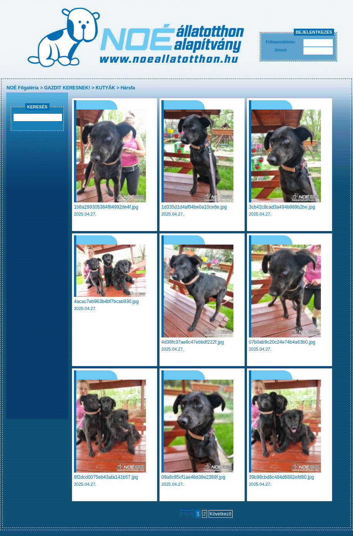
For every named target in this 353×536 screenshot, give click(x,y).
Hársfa (127, 88)
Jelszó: (281, 50)
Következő (220, 514)
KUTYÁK (105, 88)
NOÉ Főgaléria (23, 88)
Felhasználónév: (281, 42)
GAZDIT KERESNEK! (67, 88)
